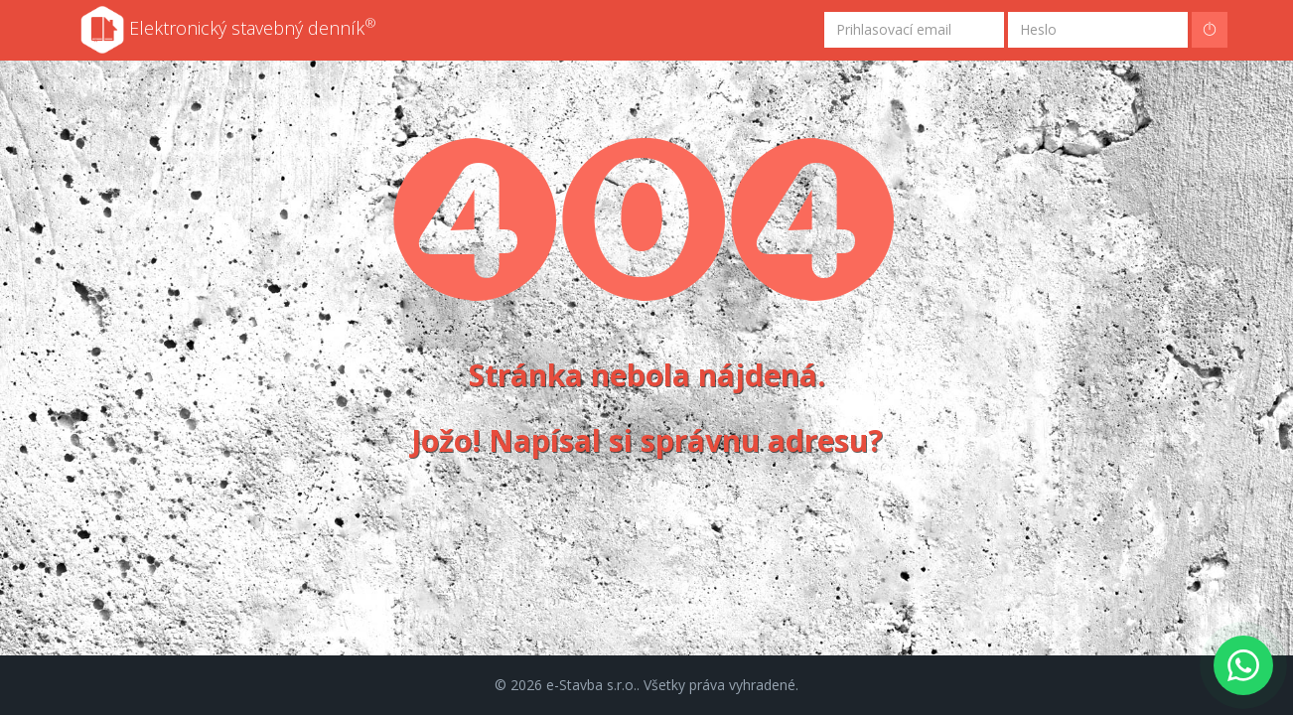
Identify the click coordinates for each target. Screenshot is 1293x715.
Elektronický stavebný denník (228, 30)
